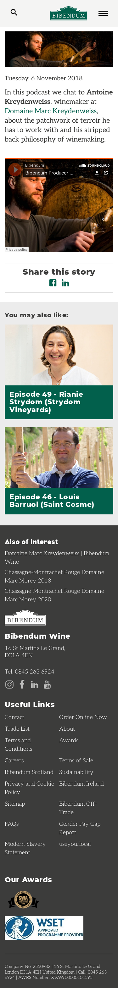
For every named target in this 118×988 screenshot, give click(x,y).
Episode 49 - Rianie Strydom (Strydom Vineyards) (46, 401)
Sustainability (76, 772)
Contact (14, 717)
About (67, 728)
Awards (68, 740)
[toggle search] (14, 13)
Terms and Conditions (18, 744)
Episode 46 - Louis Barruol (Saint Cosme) (51, 500)
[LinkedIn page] (34, 684)
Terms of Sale (76, 760)
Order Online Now (83, 717)
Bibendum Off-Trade (78, 807)
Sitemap (15, 803)
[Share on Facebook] (53, 282)
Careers (14, 760)
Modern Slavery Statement (25, 848)
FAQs (12, 823)
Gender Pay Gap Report (79, 827)
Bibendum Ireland (81, 783)
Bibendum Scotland (29, 772)
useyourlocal (75, 844)
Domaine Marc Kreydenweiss (51, 110)
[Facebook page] (22, 684)
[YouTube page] (47, 684)
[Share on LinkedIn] (65, 282)
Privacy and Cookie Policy (29, 787)
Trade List (17, 728)
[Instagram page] (9, 684)
